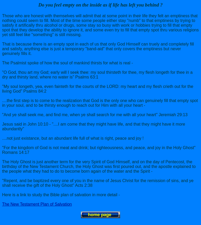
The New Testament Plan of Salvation (37, 204)
